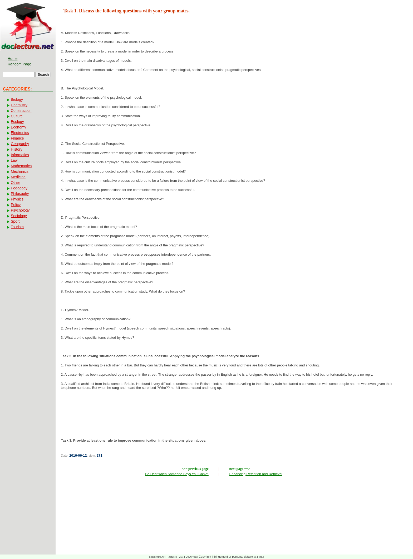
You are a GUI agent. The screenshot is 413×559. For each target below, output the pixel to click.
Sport (15, 221)
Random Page (19, 64)
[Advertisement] (234, 411)
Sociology (19, 216)
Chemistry (19, 105)
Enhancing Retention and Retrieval (255, 474)
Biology (17, 99)
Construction (21, 110)
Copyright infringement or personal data (224, 556)
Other (15, 182)
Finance (17, 138)
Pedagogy (19, 188)
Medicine (18, 177)
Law (14, 160)
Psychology (20, 210)
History (16, 149)
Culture (17, 116)
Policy (16, 205)
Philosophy (20, 194)
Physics (17, 199)
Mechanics (19, 171)
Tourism (17, 227)
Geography (20, 144)
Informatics (20, 155)
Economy (18, 127)
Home (12, 58)
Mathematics (21, 166)
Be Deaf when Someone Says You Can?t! (177, 474)
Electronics (20, 133)
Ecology (17, 122)
